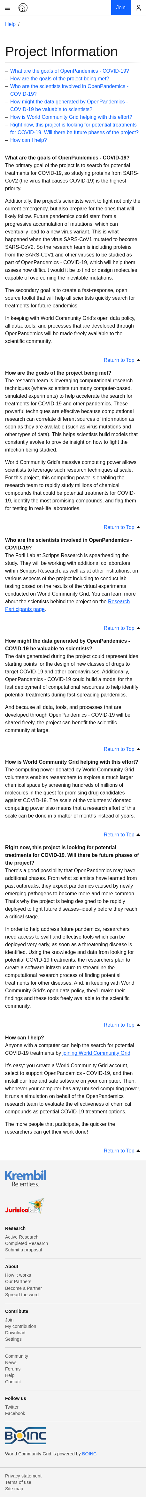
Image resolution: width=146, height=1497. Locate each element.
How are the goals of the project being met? (59, 78)
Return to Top (122, 360)
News (11, 1362)
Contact (13, 1381)
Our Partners (18, 1281)
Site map (14, 1488)
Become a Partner (23, 1288)
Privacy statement (23, 1475)
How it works (18, 1275)
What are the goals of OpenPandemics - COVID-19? (69, 71)
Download (15, 1332)
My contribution (20, 1326)
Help (10, 24)
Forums (12, 1368)
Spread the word (22, 1294)
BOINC (89, 1453)
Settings (13, 1339)
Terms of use (18, 1482)
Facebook (15, 1413)
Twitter (12, 1407)
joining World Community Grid (96, 1053)
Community (16, 1356)
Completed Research (26, 1243)
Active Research (21, 1237)
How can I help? (28, 140)
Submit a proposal (23, 1249)
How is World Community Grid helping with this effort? (71, 117)
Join (9, 1319)
